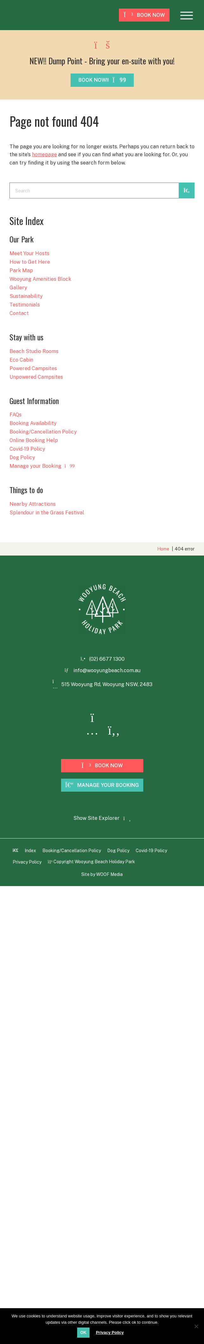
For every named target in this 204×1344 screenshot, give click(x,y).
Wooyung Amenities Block (40, 279)
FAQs (15, 415)
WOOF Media (109, 874)
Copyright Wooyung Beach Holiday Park (91, 861)
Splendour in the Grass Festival (46, 513)
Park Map (21, 270)
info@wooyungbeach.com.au (106, 670)
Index (30, 850)
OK (83, 1332)
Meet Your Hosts (29, 253)
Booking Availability (33, 423)
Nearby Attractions (32, 504)
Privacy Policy (27, 862)
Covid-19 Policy (27, 449)
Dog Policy (22, 457)
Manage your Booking (41, 466)
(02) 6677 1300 (107, 659)
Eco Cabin (21, 360)
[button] (187, 15)
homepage (44, 154)
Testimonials (24, 305)
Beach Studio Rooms (34, 351)
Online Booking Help (33, 440)
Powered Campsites (33, 368)
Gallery (18, 288)
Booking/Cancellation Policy (43, 432)
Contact (19, 313)
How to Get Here (29, 262)
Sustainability (26, 296)
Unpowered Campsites (36, 377)
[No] (196, 1325)
